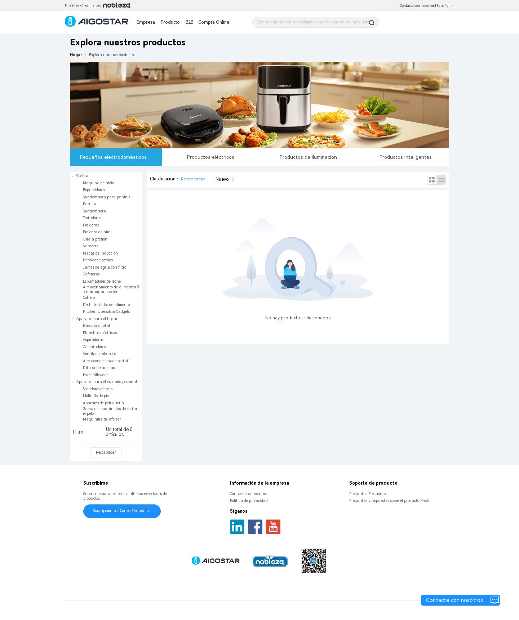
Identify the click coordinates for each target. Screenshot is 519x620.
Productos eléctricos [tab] (210, 157)
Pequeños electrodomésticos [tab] (113, 157)
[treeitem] (106, 243)
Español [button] (445, 6)
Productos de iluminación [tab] (308, 157)
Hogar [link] (76, 55)
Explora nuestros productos (112, 55)
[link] (112, 55)
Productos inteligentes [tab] (406, 157)
